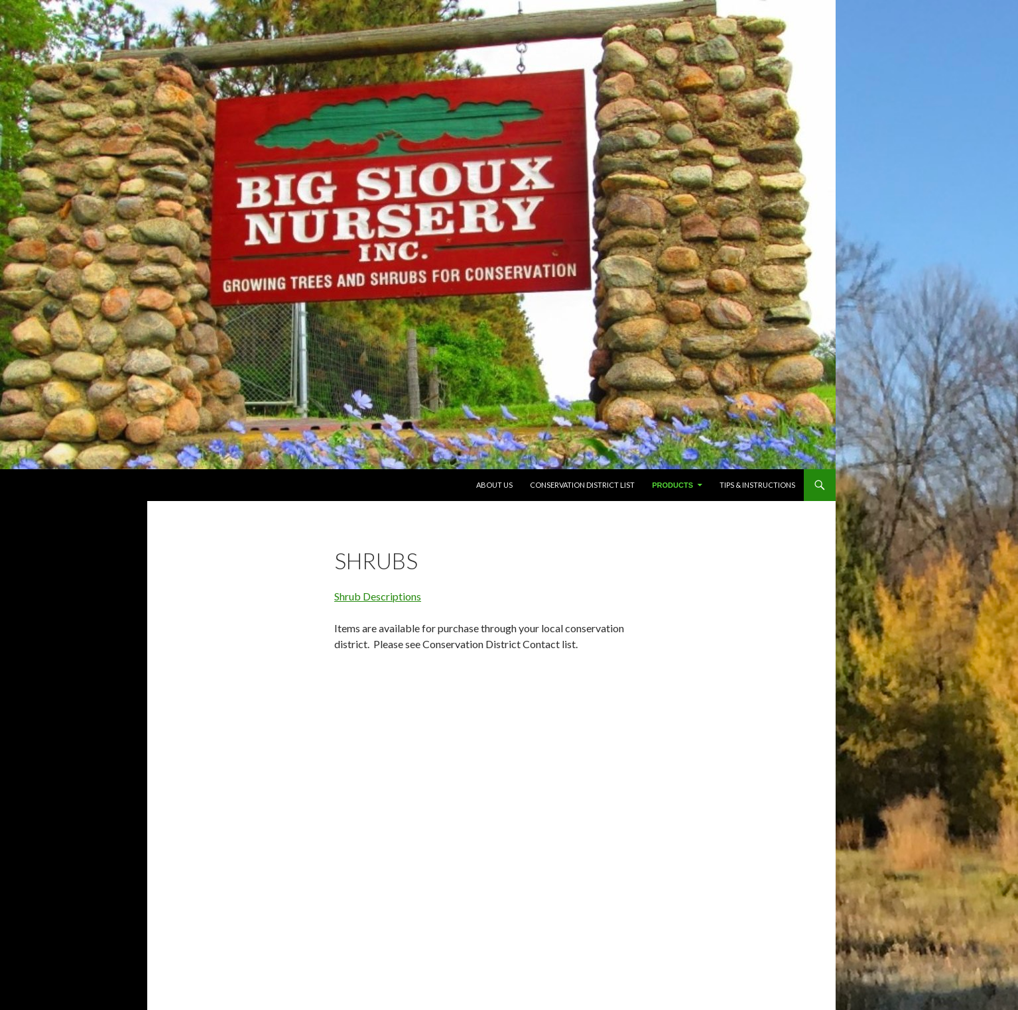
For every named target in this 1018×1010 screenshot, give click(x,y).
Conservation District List (582, 484)
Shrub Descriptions (377, 596)
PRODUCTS (672, 485)
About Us (494, 484)
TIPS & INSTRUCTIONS (757, 484)
